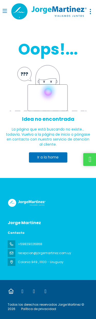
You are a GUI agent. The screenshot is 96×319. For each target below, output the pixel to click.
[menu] (90, 11)
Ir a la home (48, 157)
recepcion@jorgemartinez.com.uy (44, 253)
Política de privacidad (38, 309)
